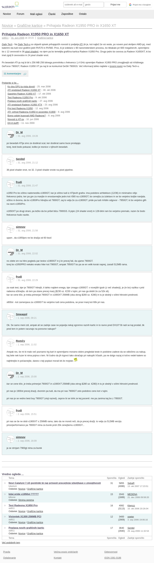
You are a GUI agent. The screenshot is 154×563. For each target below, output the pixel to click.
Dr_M (19, 132)
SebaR (131, 483)
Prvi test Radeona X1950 (20, 108)
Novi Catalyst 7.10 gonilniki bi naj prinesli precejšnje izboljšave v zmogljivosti (55, 483)
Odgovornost (110, 552)
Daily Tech (7, 44)
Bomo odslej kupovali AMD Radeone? (27, 115)
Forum (20, 13)
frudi (19, 182)
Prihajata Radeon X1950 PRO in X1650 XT (35, 34)
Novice (7, 13)
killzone (12, 497)
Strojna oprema (26, 500)
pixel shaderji (31, 51)
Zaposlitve (67, 13)
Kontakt (57, 558)
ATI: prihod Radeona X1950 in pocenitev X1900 (32, 112)
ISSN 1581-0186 (112, 558)
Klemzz (131, 505)
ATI (81, 44)
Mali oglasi (36, 14)
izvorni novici (116, 66)
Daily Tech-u (24, 44)
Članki (51, 14)
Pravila (6, 552)
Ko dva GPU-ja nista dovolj (21, 86)
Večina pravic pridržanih (66, 552)
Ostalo (82, 13)
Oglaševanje (9, 558)
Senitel (20, 158)
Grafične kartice (45, 38)
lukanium (13, 486)
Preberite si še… (10, 83)
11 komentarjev (12, 73)
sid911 (12, 508)
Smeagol (21, 314)
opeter (131, 516)
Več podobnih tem (11, 542)
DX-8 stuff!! (13, 123)
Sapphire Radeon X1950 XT (22, 94)
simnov (20, 226)
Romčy (20, 340)
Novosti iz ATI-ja (16, 119)
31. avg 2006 (17, 38)
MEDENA (132, 494)
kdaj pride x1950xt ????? (24, 494)
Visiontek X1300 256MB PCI (25, 516)
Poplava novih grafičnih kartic (22, 101)
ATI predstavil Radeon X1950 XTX (25, 104)
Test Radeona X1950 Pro (20, 97)
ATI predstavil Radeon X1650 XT (24, 90)
